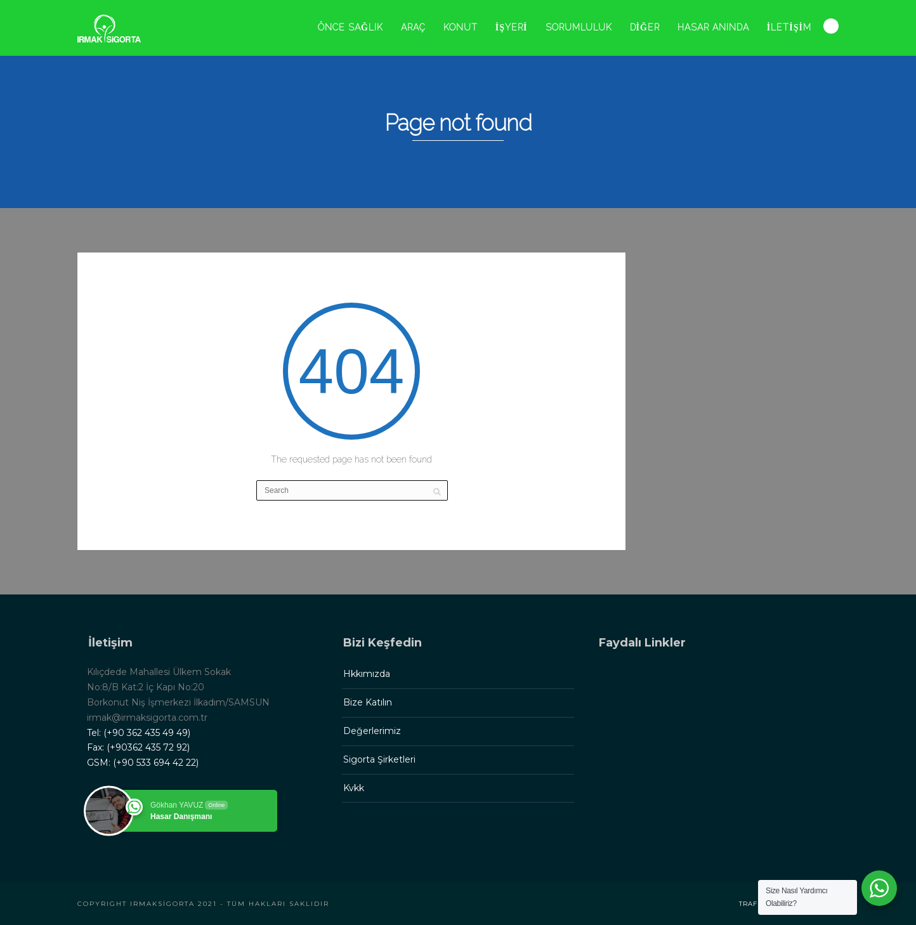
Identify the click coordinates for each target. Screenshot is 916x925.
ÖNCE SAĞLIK (350, 27)
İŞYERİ (511, 27)
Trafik (752, 904)
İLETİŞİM (789, 27)
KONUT (460, 27)
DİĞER (645, 27)
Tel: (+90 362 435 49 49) (138, 732)
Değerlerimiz (372, 731)
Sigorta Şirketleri (379, 759)
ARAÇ (413, 27)
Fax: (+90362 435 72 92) (138, 747)
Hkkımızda (366, 673)
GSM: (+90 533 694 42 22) (143, 762)
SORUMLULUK (579, 27)
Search (831, 26)
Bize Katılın (367, 702)
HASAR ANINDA (713, 27)
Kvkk (353, 788)
